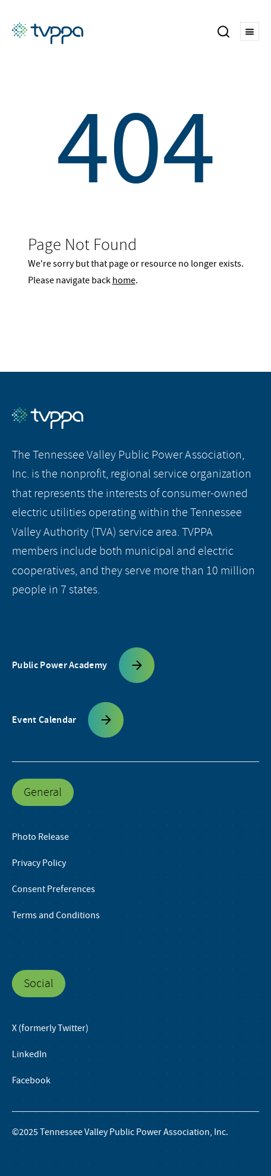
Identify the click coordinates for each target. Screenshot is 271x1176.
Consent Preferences (53, 889)
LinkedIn (29, 1054)
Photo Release (40, 837)
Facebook (31, 1080)
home (124, 280)
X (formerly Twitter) (50, 1028)
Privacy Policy (39, 863)
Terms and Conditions (56, 915)
